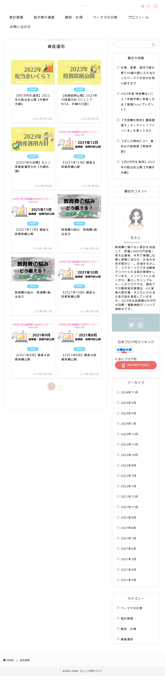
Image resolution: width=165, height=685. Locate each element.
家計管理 (16, 17)
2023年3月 (128, 413)
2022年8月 (128, 465)
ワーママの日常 (105, 17)
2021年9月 (128, 517)
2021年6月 (128, 549)
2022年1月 (128, 486)
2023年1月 (128, 423)
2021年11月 (129, 507)
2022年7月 (128, 476)
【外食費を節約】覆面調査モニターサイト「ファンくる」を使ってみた (138, 125)
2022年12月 (129, 434)
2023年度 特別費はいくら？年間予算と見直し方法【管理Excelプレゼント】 (138, 101)
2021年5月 (128, 559)
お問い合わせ (20, 27)
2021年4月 (128, 570)
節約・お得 (74, 17)
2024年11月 (129, 392)
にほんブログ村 (126, 359)
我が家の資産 (44, 17)
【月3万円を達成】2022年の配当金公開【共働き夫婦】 (138, 167)
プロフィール (138, 17)
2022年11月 (129, 444)
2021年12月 (129, 496)
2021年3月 (128, 580)
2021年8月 (128, 528)
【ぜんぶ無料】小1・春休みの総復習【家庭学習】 (137, 146)
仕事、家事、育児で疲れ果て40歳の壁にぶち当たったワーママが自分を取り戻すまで (138, 75)
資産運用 (127, 639)
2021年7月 (128, 538)
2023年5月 (128, 403)
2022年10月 (129, 455)
